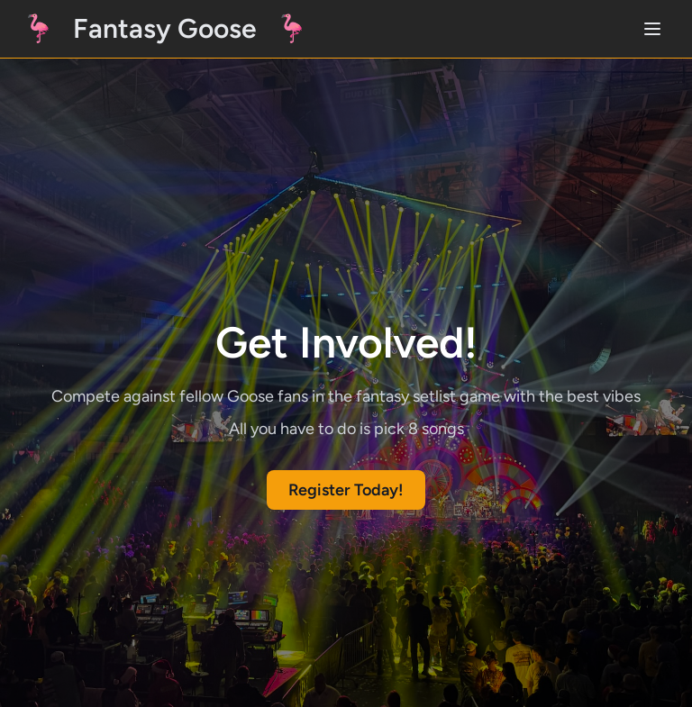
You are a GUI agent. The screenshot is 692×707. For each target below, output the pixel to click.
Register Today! (346, 490)
